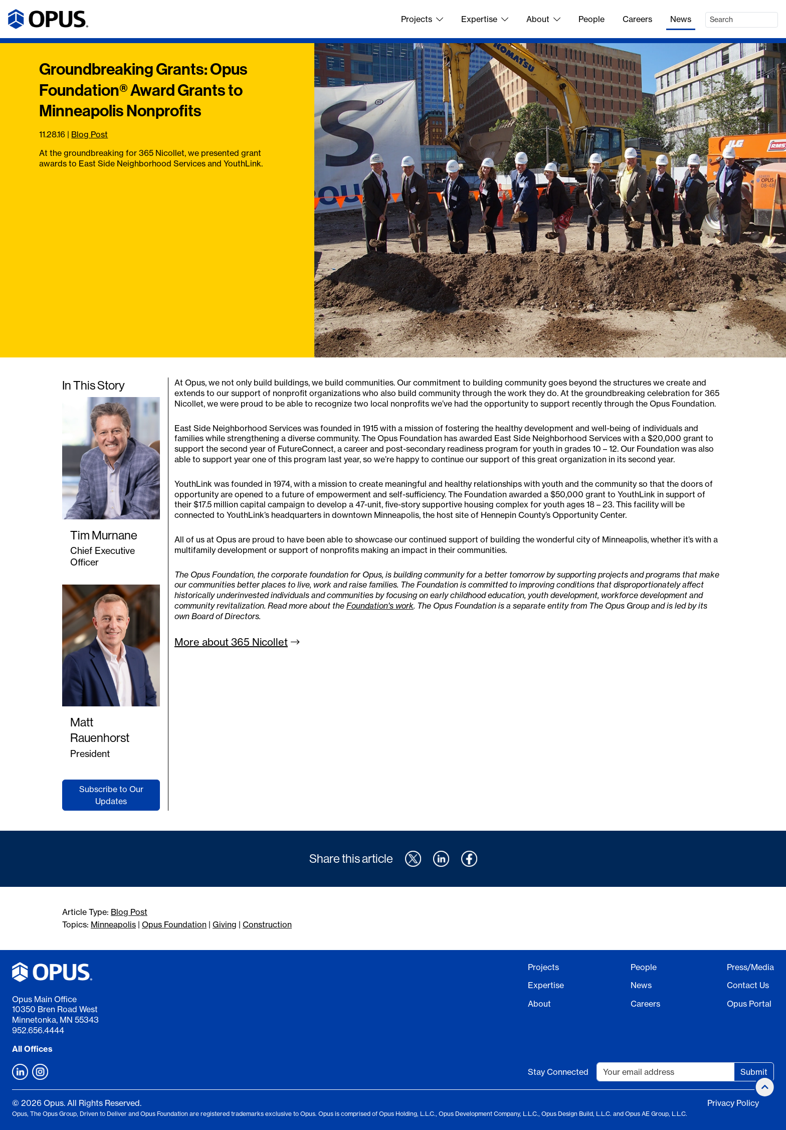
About (543, 19)
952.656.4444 (38, 1030)
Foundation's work (380, 606)
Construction (267, 924)
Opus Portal (749, 1004)
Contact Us (748, 985)
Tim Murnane (103, 534)
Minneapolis (113, 924)
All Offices (32, 1049)
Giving (225, 924)
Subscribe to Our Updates (111, 795)
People (591, 19)
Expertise (484, 19)
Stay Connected (558, 1072)
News (680, 19)
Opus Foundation (174, 924)
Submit (753, 1072)
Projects (422, 19)
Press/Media (750, 967)
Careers (637, 19)
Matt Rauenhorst (99, 729)
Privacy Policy (733, 1103)
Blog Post (89, 134)
